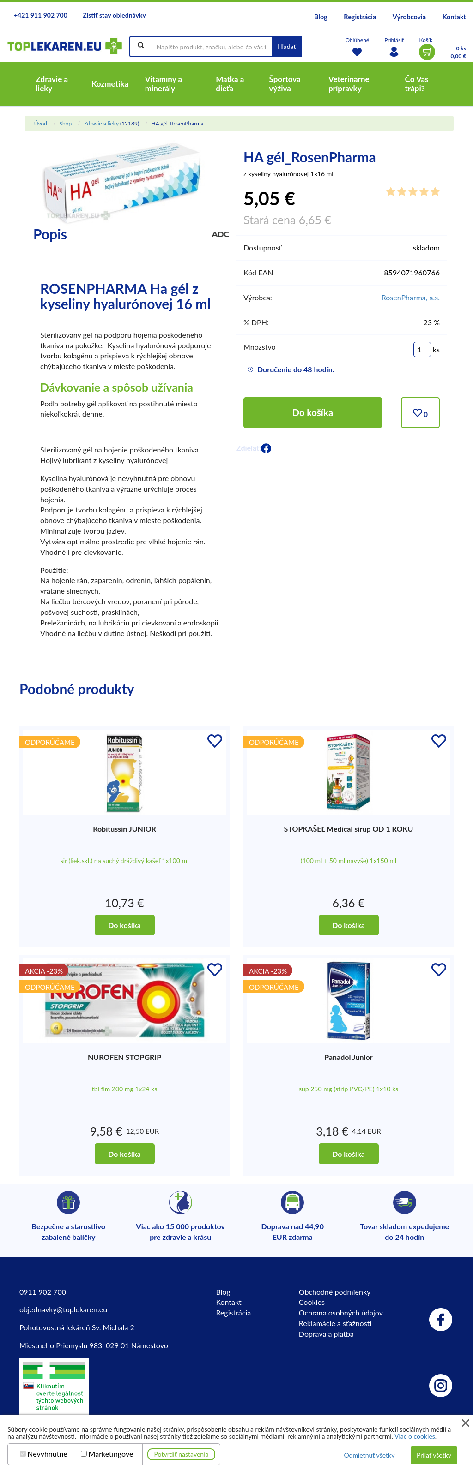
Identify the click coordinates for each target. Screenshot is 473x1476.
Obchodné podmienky (334, 1291)
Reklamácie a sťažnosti (335, 1323)
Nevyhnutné (47, 1454)
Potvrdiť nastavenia (181, 1454)
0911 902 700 (42, 1291)
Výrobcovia (409, 17)
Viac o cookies (414, 1436)
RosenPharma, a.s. (411, 297)
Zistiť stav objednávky (114, 15)
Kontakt (454, 17)
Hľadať (286, 46)
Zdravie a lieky (101, 123)
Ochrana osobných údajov (341, 1312)
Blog (320, 17)
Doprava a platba (326, 1333)
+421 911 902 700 (40, 15)
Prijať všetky (434, 1455)
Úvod (40, 123)
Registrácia (360, 17)
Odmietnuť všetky (369, 1455)
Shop (65, 123)
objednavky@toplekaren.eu (63, 1309)
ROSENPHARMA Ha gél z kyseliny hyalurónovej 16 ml (125, 296)
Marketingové (111, 1454)
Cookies (312, 1301)
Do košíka (312, 412)
